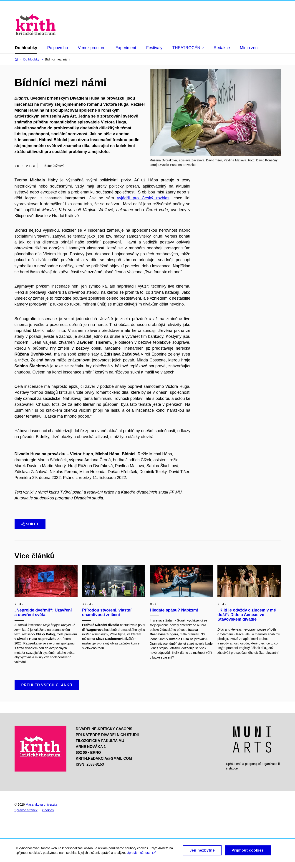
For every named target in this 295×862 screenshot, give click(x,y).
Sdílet (30, 524)
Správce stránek (26, 810)
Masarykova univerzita (41, 804)
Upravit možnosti (141, 854)
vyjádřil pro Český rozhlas (143, 198)
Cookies (48, 810)
